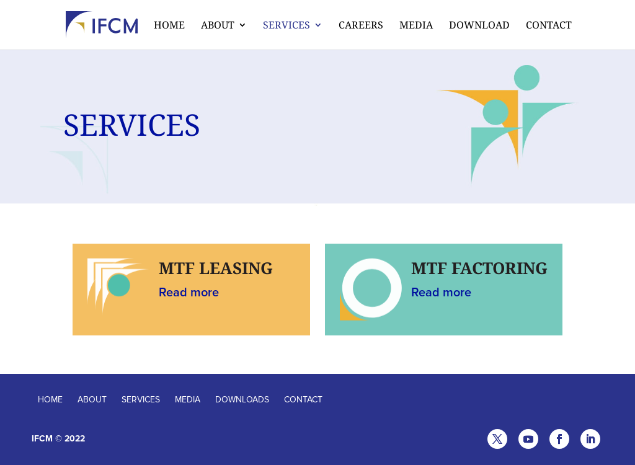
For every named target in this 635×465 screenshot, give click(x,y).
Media (416, 26)
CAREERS (361, 26)
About (217, 26)
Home (169, 26)
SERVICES (141, 399)
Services (286, 26)
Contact (549, 26)
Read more (189, 292)
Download (479, 26)
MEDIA (187, 399)
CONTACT (303, 399)
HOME (50, 399)
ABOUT (92, 399)
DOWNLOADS (242, 399)
